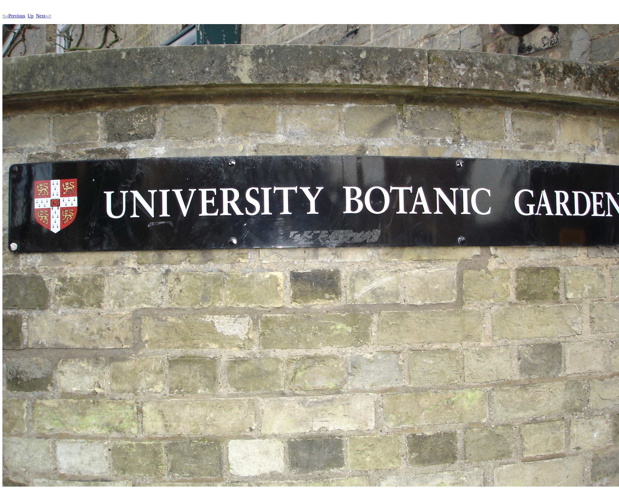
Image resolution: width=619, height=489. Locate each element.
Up (31, 15)
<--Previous (13, 15)
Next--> (43, 15)
